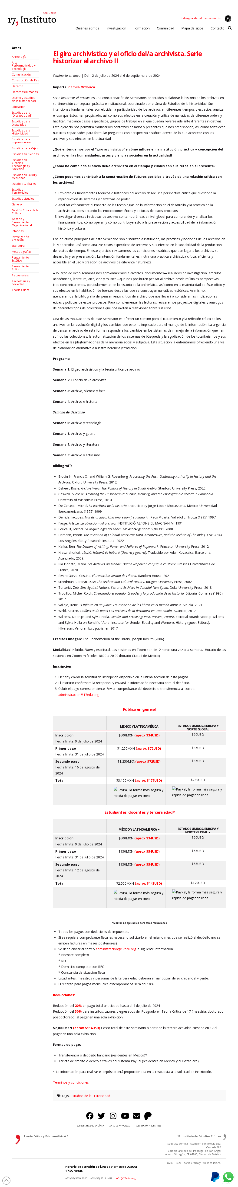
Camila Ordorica (81, 87)
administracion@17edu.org (78, 694)
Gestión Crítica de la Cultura (25, 211)
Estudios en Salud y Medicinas (24, 176)
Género (17, 204)
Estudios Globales (24, 184)
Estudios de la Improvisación (21, 140)
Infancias (17, 231)
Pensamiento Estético (20, 259)
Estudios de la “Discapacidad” (22, 114)
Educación (18, 107)
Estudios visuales (23, 199)
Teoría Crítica (21, 290)
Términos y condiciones (71, 1082)
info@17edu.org (126, 1178)
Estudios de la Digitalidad (21, 122)
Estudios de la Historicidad (90, 1096)
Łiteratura (18, 246)
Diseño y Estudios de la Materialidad (24, 99)
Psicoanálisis (20, 275)
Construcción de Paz (25, 80)
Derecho (17, 86)
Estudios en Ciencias (25, 154)
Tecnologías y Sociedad (21, 282)
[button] (229, 28)
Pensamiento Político (20, 267)
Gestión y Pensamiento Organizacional (22, 222)
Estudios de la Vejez (25, 148)
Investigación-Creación (21, 238)
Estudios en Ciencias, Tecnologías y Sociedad (21, 164)
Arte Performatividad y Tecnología (24, 65)
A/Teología (19, 57)
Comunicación (21, 75)
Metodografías (21, 252)
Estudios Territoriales (20, 191)
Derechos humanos (25, 92)
